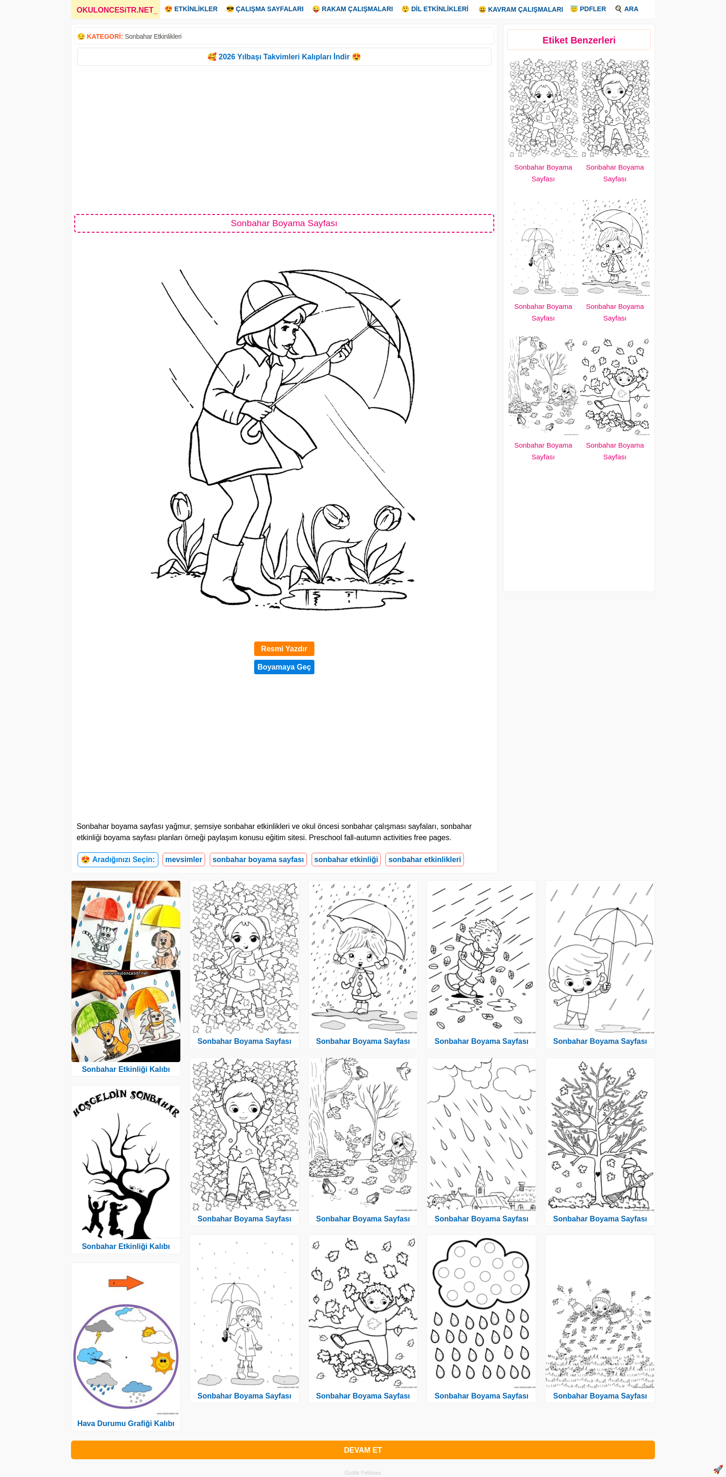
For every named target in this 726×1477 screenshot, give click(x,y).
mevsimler (183, 859)
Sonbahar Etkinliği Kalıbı (126, 1069)
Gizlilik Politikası (363, 1473)
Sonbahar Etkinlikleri (153, 36)
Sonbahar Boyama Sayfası (245, 1041)
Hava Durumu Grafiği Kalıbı (125, 1423)
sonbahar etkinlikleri (424, 859)
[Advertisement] (284, 139)
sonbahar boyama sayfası (258, 859)
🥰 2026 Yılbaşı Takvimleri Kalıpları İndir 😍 (284, 57)
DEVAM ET (363, 1450)
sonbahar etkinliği (346, 859)
